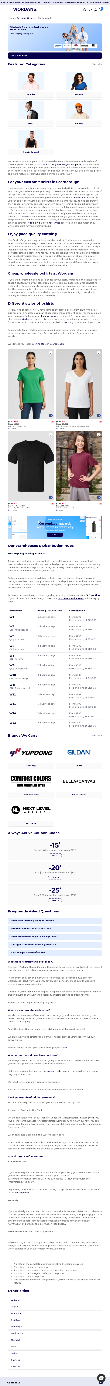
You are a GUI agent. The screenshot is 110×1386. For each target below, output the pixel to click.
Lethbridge (15, 1326)
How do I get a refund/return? (27, 955)
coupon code (53, 1074)
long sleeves (51, 165)
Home (10, 18)
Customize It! (78, 198)
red (9, 223)
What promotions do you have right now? (34, 939)
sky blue (16, 223)
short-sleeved (24, 319)
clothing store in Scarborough (47, 344)
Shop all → (98, 64)
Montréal (14, 1340)
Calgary (14, 1306)
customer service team (68, 601)
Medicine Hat (16, 1333)
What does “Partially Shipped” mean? (31, 923)
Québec (14, 1353)
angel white (30, 223)
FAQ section (92, 598)
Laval (12, 1346)
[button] (101, 1378)
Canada (20, 18)
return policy (18, 1192)
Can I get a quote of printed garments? (32, 947)
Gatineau (14, 1360)
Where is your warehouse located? (30, 931)
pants (71, 165)
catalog (50, 1032)
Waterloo (14, 1300)
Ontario (30, 18)
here (64, 1050)
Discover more (18, 56)
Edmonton (15, 1313)
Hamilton (14, 1366)
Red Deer (14, 1320)
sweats (39, 165)
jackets (63, 165)
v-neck (61, 322)
